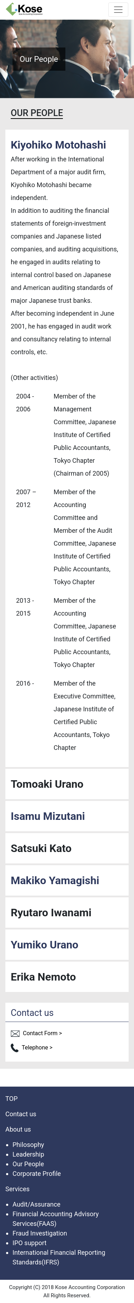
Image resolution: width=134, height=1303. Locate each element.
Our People (28, 1164)
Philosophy (28, 1144)
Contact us (20, 1114)
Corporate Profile (37, 1173)
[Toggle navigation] (118, 9)
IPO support (29, 1243)
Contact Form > (36, 1033)
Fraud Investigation (40, 1233)
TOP (11, 1098)
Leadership (28, 1154)
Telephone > (32, 1047)
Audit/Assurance (36, 1204)
